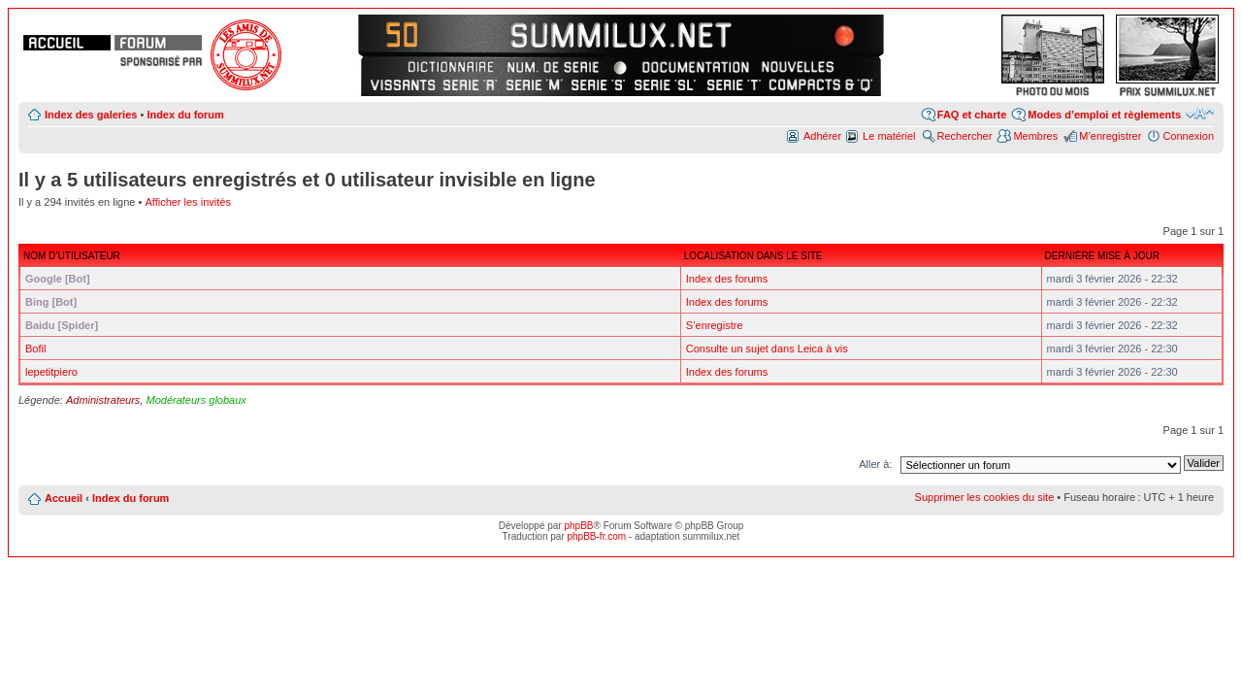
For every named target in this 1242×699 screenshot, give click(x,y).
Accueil (63, 498)
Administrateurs (103, 400)
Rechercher (965, 136)
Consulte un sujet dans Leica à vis (767, 348)
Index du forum (185, 114)
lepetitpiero (51, 372)
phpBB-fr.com (597, 536)
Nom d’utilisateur (71, 255)
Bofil (35, 348)
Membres (1035, 136)
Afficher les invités (187, 202)
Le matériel (889, 136)
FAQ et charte (972, 114)
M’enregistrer (1110, 136)
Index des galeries (91, 114)
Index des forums (727, 278)
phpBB (578, 525)
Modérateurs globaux (195, 400)
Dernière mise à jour (1102, 255)
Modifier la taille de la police (1200, 113)
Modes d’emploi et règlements (1104, 114)
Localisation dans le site (753, 255)
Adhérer (822, 136)
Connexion (1188, 136)
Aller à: (875, 464)
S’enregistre (714, 325)
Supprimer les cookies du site (985, 497)
